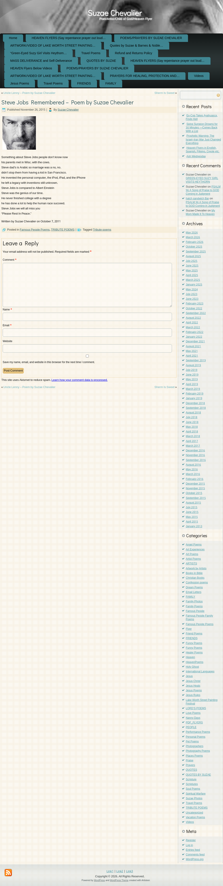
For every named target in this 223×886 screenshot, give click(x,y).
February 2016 (194, 479)
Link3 (129, 871)
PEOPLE (191, 727)
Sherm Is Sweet (164, 93)
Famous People (195, 611)
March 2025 (193, 280)
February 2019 (194, 394)
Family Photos (194, 601)
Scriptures (192, 784)
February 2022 (194, 332)
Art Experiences (195, 549)
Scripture (191, 779)
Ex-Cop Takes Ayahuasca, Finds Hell (202, 118)
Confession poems (197, 582)
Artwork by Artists (196, 568)
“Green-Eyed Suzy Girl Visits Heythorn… (38, 53)
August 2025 (193, 256)
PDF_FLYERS (194, 723)
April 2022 (192, 322)
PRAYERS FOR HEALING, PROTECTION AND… (145, 76)
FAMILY (110, 83)
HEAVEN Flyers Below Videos (31, 68)
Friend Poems (194, 634)
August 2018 (193, 413)
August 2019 (193, 365)
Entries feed (193, 850)
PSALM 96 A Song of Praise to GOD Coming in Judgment (203, 190)
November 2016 (195, 455)
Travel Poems (90, 53)
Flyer (189, 629)
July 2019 (191, 370)
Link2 (119, 871)
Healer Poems (194, 653)
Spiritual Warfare (196, 794)
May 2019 (192, 379)
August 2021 (193, 346)
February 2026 (194, 242)
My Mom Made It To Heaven (200, 213)
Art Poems (192, 554)
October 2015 (194, 493)
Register (191, 840)
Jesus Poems (19, 83)
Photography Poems (198, 751)
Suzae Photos (194, 798)
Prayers (190, 765)
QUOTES (191, 770)
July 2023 (191, 294)
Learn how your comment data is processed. (80, 380)
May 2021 (192, 351)
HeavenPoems (194, 662)
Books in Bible (194, 573)
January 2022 (194, 337)
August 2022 (193, 318)
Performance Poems (198, 732)
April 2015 (192, 522)
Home (13, 38)
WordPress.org (194, 859)
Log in (189, 845)
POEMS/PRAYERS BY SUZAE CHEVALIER (151, 38)
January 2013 (194, 526)
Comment (10, 260)
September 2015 (196, 498)
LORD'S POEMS (196, 708)
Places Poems (194, 756)
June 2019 (192, 375)
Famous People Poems (35, 229)
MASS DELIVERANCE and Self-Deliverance (41, 61)
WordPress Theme (119, 880)
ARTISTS (191, 564)
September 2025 (196, 252)
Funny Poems (194, 643)
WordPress (99, 880)
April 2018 (192, 432)
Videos (199, 76)
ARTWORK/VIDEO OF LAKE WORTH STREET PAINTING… (52, 45)
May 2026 (192, 233)
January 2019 (194, 398)
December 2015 (195, 484)
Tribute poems (102, 229)
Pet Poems (192, 741)
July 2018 (191, 417)
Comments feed (195, 855)
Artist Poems (193, 559)
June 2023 (192, 299)
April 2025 (192, 275)
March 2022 (193, 327)
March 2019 (193, 389)
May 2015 (192, 517)
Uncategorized (194, 813)
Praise (189, 760)
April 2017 (192, 441)
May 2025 (192, 270)
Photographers (194, 746)
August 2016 (193, 465)
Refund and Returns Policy (133, 53)
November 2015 (195, 488)
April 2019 (192, 384)
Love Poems (193, 713)
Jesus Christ (193, 681)
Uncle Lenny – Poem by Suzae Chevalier (29, 93)
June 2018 (192, 422)
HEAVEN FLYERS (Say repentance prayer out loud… (69, 38)
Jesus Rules (193, 695)
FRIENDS (84, 83)
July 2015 (191, 507)
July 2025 (191, 261)
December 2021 (195, 341)
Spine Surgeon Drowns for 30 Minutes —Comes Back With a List (202, 128)
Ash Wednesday (196, 156)
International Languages (200, 671)
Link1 (110, 871)
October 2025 (194, 247)
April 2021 (192, 356)
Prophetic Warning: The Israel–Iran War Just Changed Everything (203, 140)
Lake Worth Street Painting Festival (201, 702)
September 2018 (196, 408)
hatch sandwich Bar (197, 198)
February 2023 (194, 304)
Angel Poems (194, 545)
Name (7, 310)
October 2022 (194, 308)
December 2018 (195, 403)
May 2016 (192, 469)
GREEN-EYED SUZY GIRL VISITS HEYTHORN (202, 180)
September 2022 (196, 313)
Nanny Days (193, 718)
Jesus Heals (193, 686)
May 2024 (192, 289)
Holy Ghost (192, 667)
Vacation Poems (195, 817)
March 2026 (193, 237)
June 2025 (192, 266)
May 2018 (192, 427)
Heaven (190, 657)
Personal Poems (195, 737)
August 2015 (193, 503)
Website (7, 341)
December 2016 (195, 450)
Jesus (189, 676)
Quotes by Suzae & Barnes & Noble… (136, 45)
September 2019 (196, 360)
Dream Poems (194, 587)
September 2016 (196, 460)
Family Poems (194, 606)
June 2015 (192, 512)
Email (7, 325)
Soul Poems (193, 789)
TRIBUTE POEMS (63, 229)
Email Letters (193, 592)
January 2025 (194, 285)
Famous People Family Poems (199, 618)
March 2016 (193, 474)
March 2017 (193, 446)
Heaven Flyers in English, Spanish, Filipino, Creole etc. (202, 150)
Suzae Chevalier (115, 12)
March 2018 (193, 436)
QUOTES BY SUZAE (101, 61)
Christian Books (195, 578)
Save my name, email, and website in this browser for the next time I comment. (49, 362)
